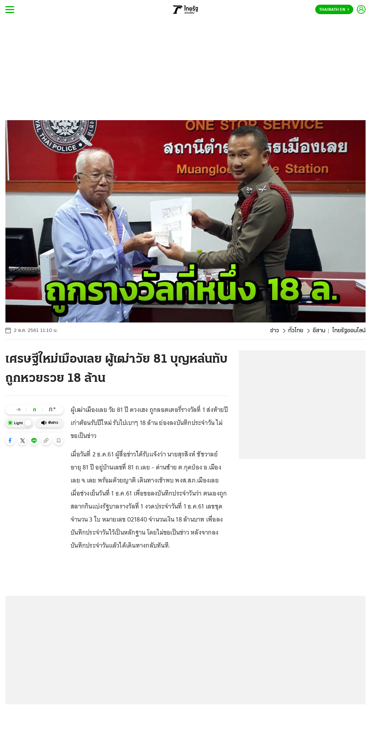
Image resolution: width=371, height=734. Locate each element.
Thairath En (334, 10)
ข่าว (274, 331)
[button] (10, 440)
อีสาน (319, 331)
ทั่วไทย (295, 331)
